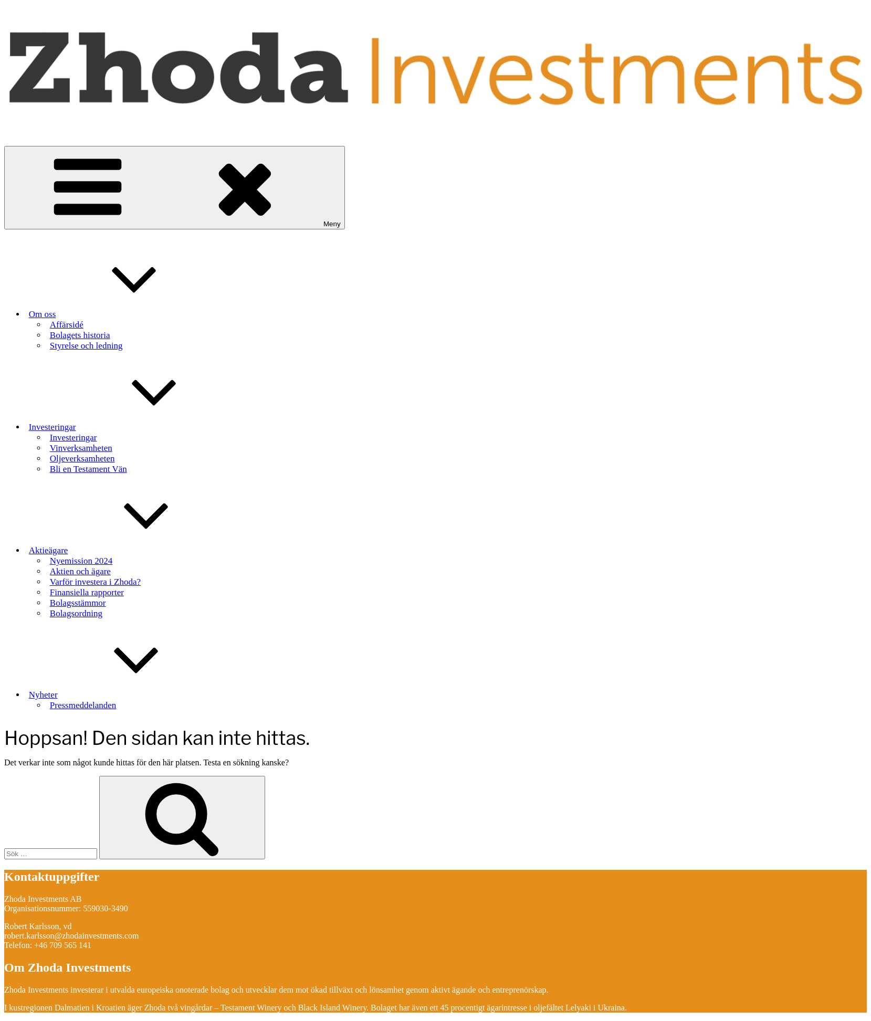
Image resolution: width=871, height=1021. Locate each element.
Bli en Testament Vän (88, 469)
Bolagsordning (76, 613)
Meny (174, 188)
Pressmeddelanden (83, 705)
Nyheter (122, 690)
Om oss (121, 309)
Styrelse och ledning (86, 346)
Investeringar (131, 422)
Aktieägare (127, 545)
